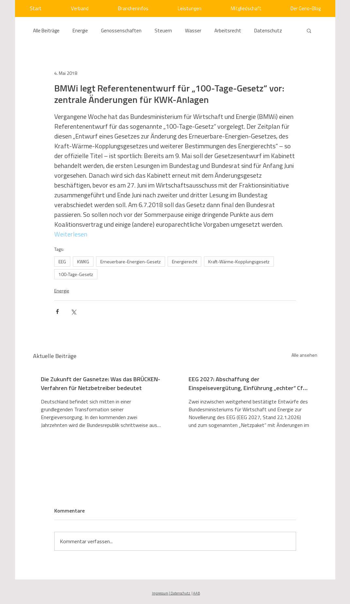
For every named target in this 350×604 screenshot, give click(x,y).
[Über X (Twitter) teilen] (73, 311)
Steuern (163, 30)
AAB (196, 593)
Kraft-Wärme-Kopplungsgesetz (239, 261)
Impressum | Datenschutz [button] (171, 593)
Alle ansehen (304, 354)
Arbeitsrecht (227, 30)
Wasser (193, 30)
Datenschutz (268, 30)
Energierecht (184, 261)
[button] (309, 30)
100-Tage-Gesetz (75, 274)
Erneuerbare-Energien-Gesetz (130, 261)
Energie (80, 30)
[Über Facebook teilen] (57, 311)
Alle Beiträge (46, 30)
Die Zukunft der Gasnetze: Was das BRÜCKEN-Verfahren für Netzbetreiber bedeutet (100, 383)
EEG (62, 261)
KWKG (83, 261)
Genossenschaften (121, 30)
